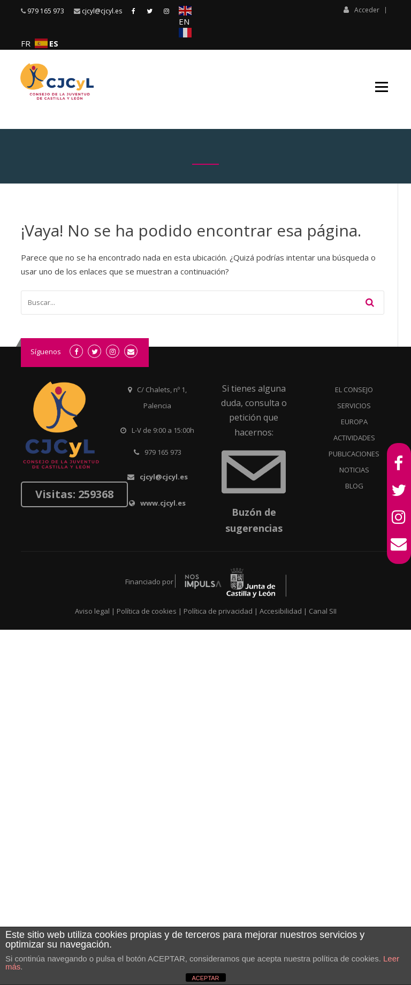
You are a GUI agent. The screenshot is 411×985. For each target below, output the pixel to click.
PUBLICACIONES (354, 454)
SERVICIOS (354, 405)
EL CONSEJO (354, 389)
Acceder (361, 9)
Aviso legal (92, 611)
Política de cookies (147, 611)
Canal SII (323, 611)
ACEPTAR (205, 978)
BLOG (354, 486)
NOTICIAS (354, 470)
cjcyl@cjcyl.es (102, 11)
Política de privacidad (218, 611)
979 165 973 (45, 11)
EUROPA (354, 421)
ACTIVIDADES (354, 437)
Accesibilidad (281, 611)
